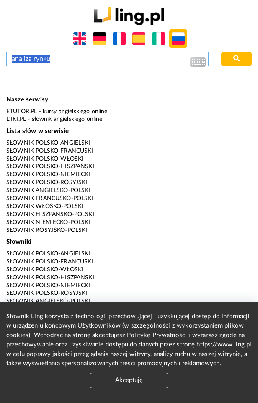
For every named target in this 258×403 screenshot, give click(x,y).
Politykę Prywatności (157, 335)
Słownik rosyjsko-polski (46, 230)
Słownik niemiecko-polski (48, 222)
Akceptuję (129, 380)
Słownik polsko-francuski (49, 151)
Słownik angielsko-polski (48, 190)
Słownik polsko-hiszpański (50, 166)
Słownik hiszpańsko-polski (50, 214)
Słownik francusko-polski (49, 198)
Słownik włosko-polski (44, 206)
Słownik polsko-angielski (48, 143)
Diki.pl (16, 119)
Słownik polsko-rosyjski (46, 182)
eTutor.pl (21, 111)
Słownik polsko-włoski (44, 159)
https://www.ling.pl (223, 344)
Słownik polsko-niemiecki (48, 174)
